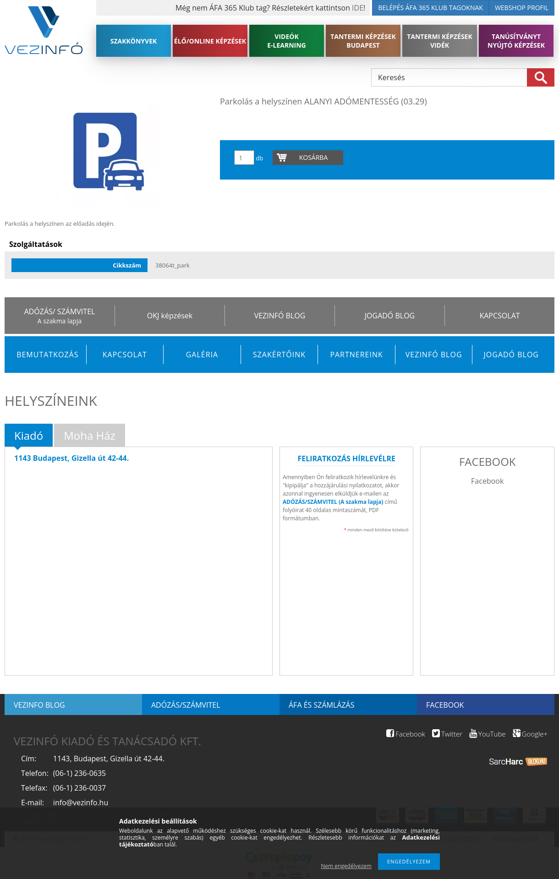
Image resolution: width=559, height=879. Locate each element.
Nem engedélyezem (346, 866)
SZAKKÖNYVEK (133, 41)
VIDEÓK (286, 40)
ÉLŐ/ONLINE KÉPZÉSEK (210, 41)
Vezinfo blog (39, 705)
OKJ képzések (169, 316)
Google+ (530, 733)
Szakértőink (279, 354)
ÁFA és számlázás (321, 705)
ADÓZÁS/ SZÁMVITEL (59, 311)
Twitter (447, 733)
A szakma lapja (60, 321)
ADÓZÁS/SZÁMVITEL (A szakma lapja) (333, 502)
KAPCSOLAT (499, 316)
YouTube (487, 733)
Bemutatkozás (47, 354)
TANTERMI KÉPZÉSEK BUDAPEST (363, 40)
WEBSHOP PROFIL (521, 7)
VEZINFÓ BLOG (280, 316)
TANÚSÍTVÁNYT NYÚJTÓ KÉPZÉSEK (516, 40)
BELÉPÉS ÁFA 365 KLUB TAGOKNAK (430, 7)
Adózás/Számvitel (185, 705)
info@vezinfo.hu (80, 802)
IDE (357, 8)
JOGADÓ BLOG (390, 316)
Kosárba (313, 157)
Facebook (487, 481)
